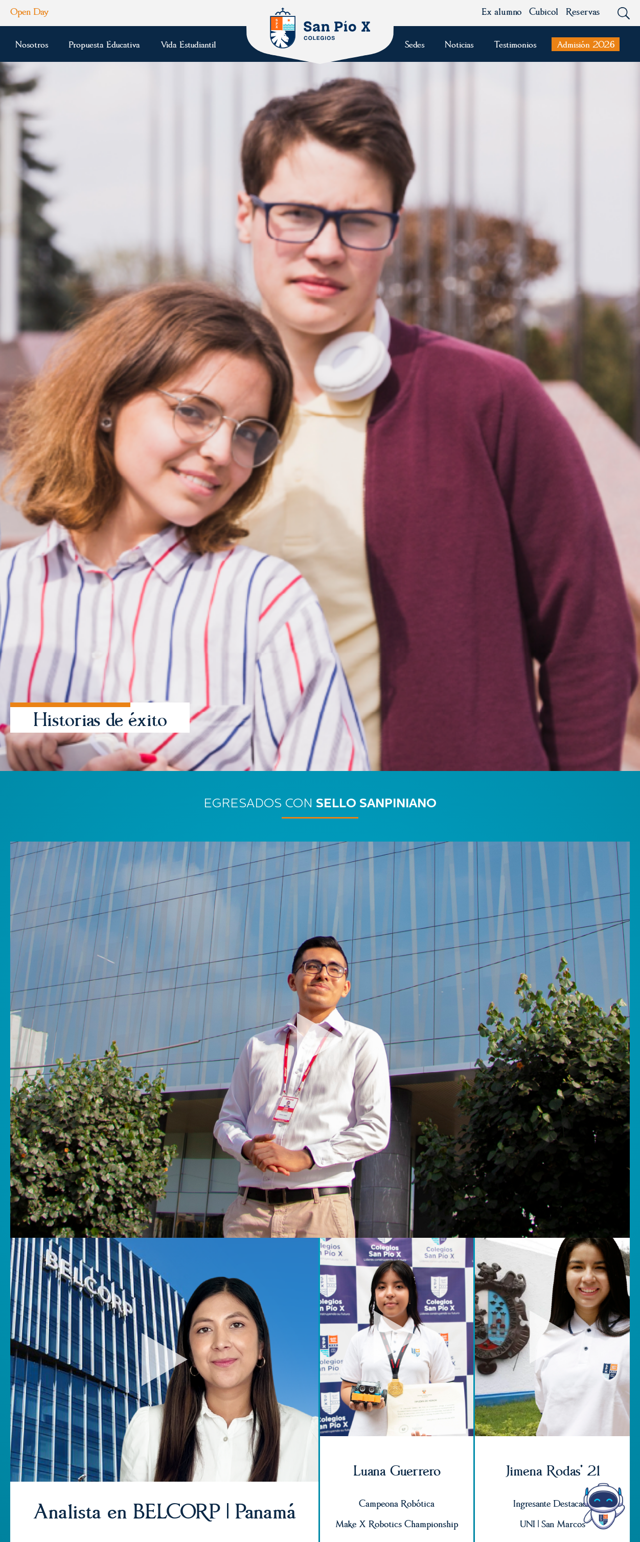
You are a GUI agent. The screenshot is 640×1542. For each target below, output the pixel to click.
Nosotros (31, 44)
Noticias (459, 44)
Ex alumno (501, 11)
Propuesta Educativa (104, 44)
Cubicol (543, 11)
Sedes (414, 44)
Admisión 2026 (585, 44)
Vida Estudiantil (188, 44)
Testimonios (515, 44)
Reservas (583, 11)
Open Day (29, 11)
